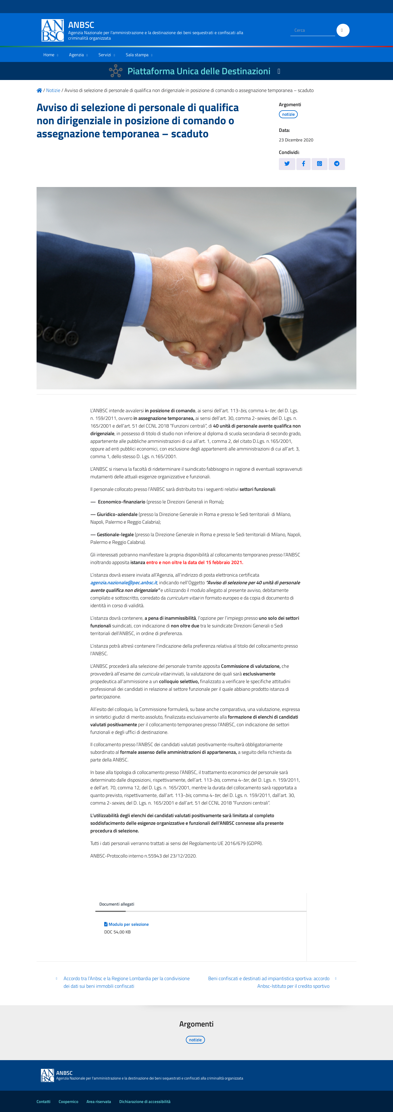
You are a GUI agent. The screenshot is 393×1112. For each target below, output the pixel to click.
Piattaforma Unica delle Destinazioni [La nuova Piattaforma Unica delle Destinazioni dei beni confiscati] (198, 71)
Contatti (43, 1101)
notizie (288, 114)
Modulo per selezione (126, 924)
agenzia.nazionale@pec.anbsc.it (123, 582)
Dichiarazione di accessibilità (145, 1101)
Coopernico (68, 1101)
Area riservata (99, 1101)
